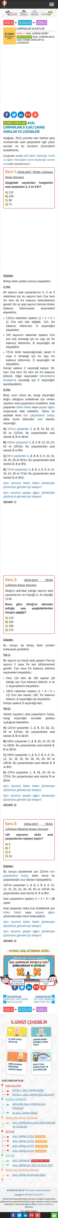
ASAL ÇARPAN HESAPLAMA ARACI (29, 1175)
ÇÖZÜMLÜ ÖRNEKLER (15, 1099)
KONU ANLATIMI (13, 1085)
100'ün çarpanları (17, 442)
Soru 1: (10, 171)
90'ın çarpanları (16, 456)
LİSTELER (10, 1131)
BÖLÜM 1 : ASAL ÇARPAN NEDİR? (28, 1090)
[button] (7, 114)
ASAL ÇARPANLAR (21, 1160)
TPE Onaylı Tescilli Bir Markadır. (29, 1190)
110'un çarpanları (18, 428)
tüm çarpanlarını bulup (38, 415)
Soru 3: (11, 823)
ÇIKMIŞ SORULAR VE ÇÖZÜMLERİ (21, 1117)
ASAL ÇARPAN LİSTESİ (23, 1136)
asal (40, 419)
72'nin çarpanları (17, 469)
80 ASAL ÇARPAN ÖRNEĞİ (25, 1113)
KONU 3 (41, 22)
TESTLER (9, 1155)
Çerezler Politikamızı (45, 1204)
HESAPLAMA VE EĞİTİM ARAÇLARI (22, 1170)
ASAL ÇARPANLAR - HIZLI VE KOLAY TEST (32, 1165)
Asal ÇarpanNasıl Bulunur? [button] (17, 982)
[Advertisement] (29, 80)
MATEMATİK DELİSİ (33, 1195)
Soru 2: (11, 579)
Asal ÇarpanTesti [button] (45, 982)
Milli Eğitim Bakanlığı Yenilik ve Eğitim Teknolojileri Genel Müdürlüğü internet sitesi (29, 159)
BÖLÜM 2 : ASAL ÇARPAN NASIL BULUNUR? (33, 1094)
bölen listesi (23, 407)
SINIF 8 (8, 22)
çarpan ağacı (47, 407)
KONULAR (25, 22)
